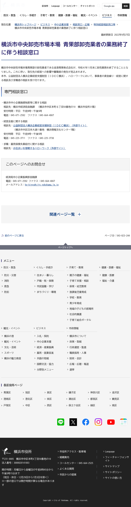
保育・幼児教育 (78, 286)
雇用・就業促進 (45, 353)
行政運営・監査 (78, 347)
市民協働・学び (45, 286)
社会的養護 (76, 314)
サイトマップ (112, 466)
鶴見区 (115, 399)
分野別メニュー (45, 369)
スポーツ (9, 353)
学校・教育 (76, 297)
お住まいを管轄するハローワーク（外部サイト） (39, 148)
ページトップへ (65, 247)
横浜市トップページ (25, 24)
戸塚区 (7, 405)
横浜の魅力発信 (12, 358)
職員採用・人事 (78, 353)
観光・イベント (12, 328)
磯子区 (72, 392)
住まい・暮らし (45, 275)
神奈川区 (95, 392)
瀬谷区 (72, 399)
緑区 (92, 405)
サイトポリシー (113, 472)
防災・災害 (10, 275)
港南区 (7, 399)
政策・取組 (76, 341)
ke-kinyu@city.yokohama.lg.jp (42, 185)
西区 (49, 405)
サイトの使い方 (113, 478)
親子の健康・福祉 (79, 275)
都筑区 (94, 399)
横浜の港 (9, 336)
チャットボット (87, 6)
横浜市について (78, 336)
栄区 (49, 399)
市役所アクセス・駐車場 (73, 451)
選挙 (72, 369)
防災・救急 (10, 267)
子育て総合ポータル (80, 320)
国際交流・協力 (45, 364)
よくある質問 (67, 469)
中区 (27, 405)
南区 (114, 405)
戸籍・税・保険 (45, 281)
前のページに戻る (14, 235)
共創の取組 (43, 358)
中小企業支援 (61, 24)
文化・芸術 (10, 347)
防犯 (6, 292)
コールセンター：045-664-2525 (76, 463)
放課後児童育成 (78, 292)
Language (110, 451)
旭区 (27, 392)
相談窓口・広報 (81, 24)
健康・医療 (108, 275)
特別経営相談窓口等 (104, 24)
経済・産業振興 (45, 347)
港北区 (28, 399)
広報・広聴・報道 (79, 364)
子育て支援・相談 (79, 281)
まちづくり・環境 (46, 292)
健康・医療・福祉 (111, 267)
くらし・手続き (44, 267)
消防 (6, 281)
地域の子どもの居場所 (82, 308)
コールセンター (70, 6)
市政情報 (74, 328)
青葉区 (7, 392)
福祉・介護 (108, 281)
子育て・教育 (76, 267)
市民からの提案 (68, 474)
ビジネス (45, 24)
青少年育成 (76, 303)
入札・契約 (43, 336)
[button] (65, 214)
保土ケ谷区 (75, 405)
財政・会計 (76, 358)
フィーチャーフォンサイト (117, 459)
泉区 (49, 392)
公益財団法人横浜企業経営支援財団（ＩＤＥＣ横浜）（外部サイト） (50, 125)
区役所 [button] (45, 6)
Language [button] (55, 6)
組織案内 (64, 457)
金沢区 (115, 392)
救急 (6, 286)
